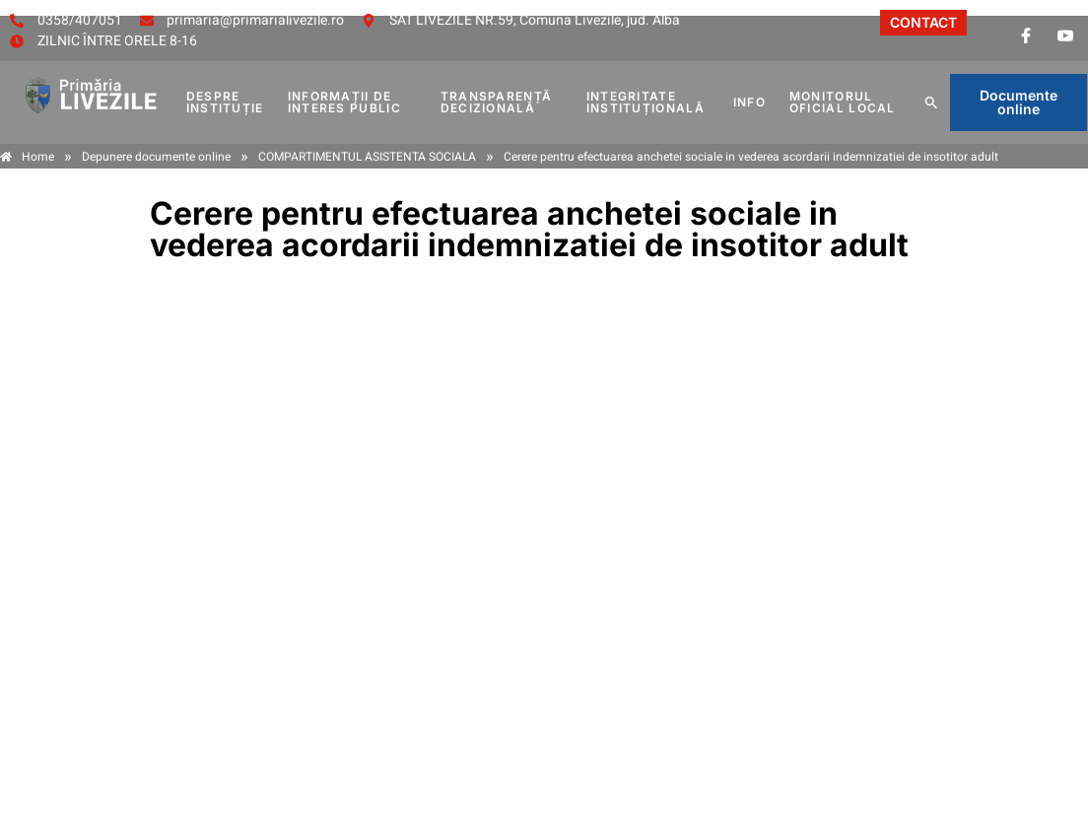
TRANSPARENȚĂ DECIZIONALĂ (497, 102)
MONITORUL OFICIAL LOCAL (842, 102)
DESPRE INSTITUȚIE (225, 102)
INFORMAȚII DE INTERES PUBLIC (344, 102)
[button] (931, 102)
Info (749, 102)
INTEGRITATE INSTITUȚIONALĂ (645, 102)
